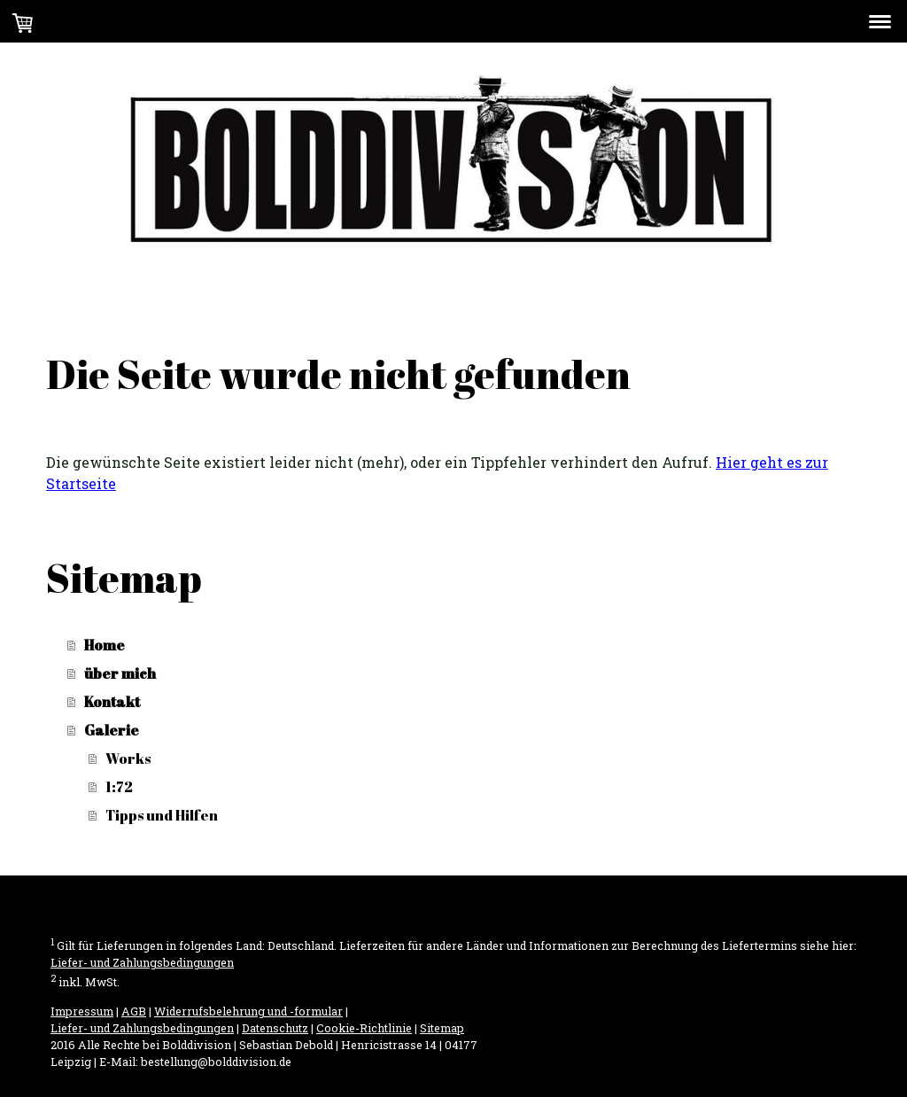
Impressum (81, 1011)
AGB (133, 1011)
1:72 (119, 787)
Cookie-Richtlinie (364, 1028)
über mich (120, 673)
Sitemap (442, 1028)
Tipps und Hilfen (161, 815)
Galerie (111, 730)
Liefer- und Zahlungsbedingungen (142, 962)
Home (104, 645)
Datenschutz (275, 1028)
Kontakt (112, 702)
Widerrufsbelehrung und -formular (248, 1011)
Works (128, 758)
